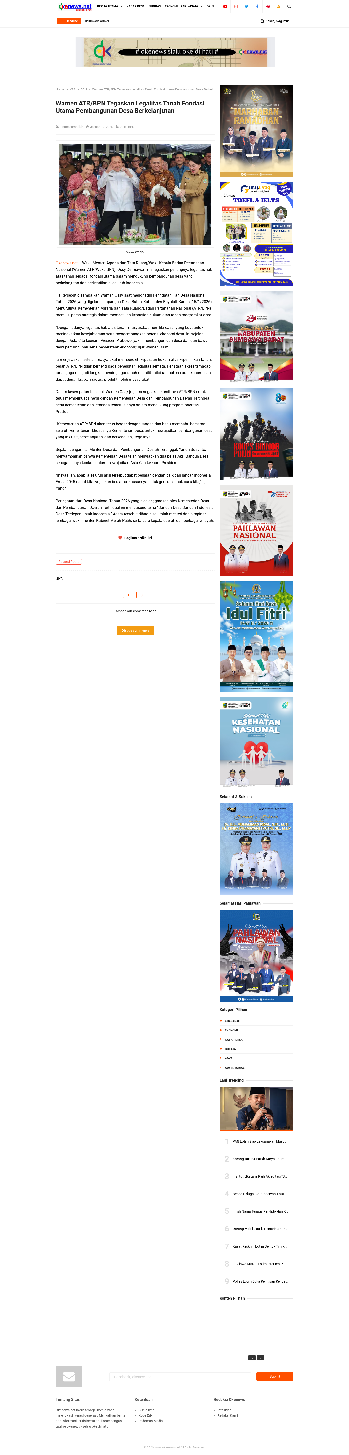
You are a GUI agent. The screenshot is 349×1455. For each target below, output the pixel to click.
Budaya (230, 1049)
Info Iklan (224, 1410)
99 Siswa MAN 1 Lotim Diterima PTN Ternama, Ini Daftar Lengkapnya (284, 1264)
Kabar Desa (234, 1040)
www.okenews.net (167, 1447)
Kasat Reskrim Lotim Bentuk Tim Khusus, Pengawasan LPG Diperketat (286, 1246)
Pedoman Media (150, 1421)
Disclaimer (146, 1410)
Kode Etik (145, 1415)
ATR (123, 127)
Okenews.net (67, 263)
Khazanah (232, 1021)
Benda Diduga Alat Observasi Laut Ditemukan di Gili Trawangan (280, 1194)
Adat (228, 1058)
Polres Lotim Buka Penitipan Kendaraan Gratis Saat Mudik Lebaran (283, 1281)
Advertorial (235, 1068)
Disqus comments (135, 630)
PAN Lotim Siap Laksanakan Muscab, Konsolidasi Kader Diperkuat (282, 1141)
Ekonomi (231, 1030)
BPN (131, 127)
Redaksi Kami (227, 1415)
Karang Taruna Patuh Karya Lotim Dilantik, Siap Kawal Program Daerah (286, 1159)
